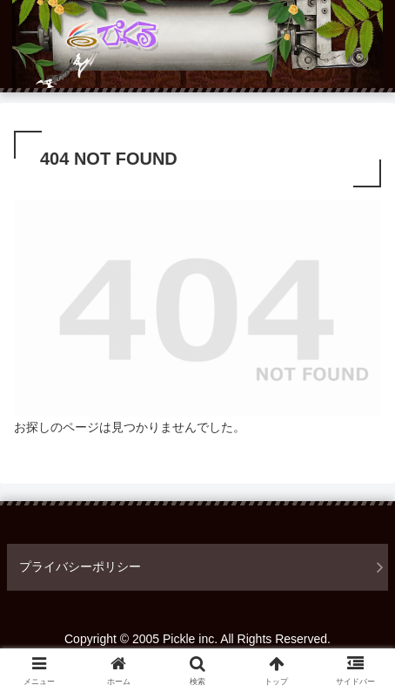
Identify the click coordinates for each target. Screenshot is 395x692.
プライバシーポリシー (80, 566)
